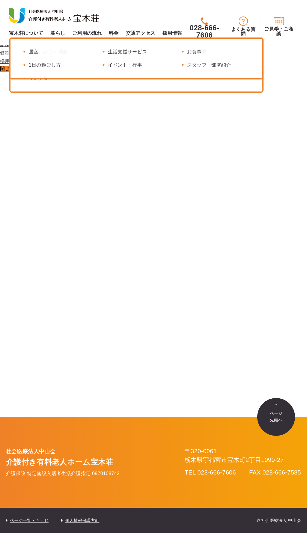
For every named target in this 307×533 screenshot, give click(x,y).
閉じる (7, 68)
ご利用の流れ (87, 33)
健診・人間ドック (19, 52)
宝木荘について (26, 33)
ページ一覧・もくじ (29, 520)
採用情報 (172, 33)
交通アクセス (140, 33)
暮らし (57, 33)
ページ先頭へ (276, 416)
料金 (114, 33)
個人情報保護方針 (82, 520)
